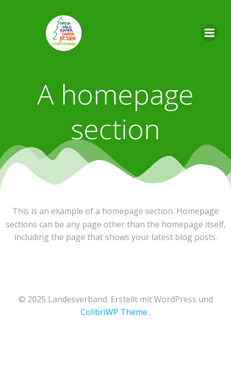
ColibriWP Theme (114, 312)
